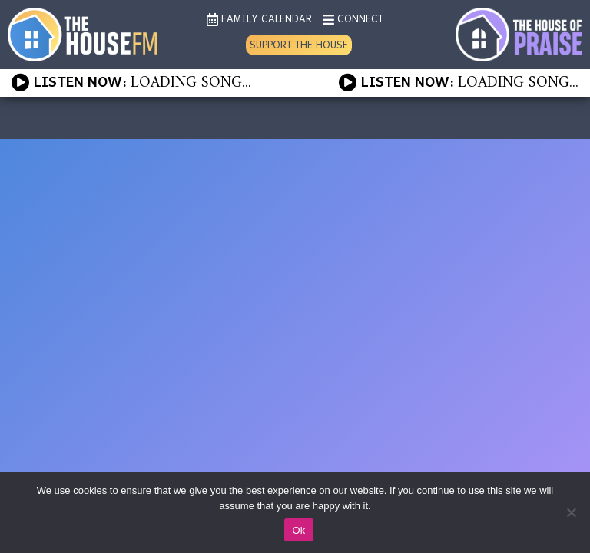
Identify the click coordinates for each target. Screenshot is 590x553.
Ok (298, 530)
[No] (570, 512)
